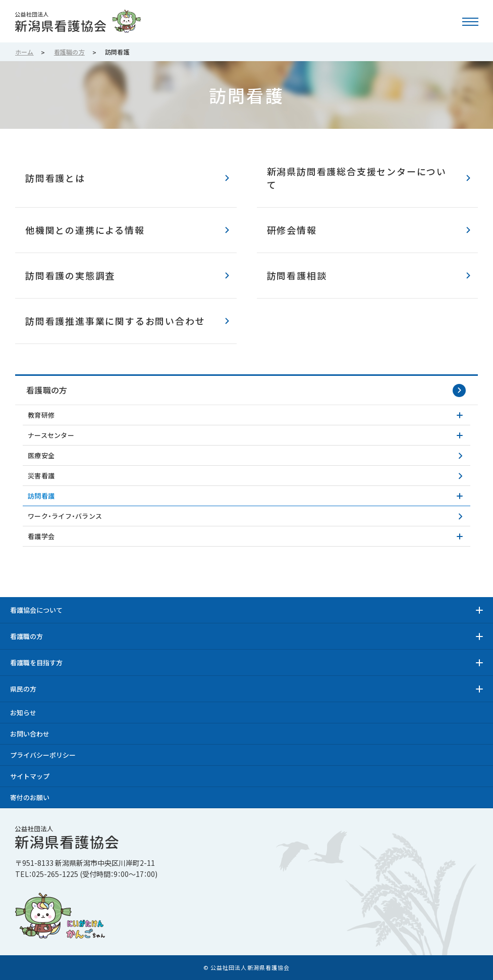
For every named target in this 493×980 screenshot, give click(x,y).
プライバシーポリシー (43, 755)
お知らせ (23, 712)
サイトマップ (29, 776)
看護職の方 (47, 390)
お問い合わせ (29, 734)
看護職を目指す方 (36, 662)
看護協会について (36, 610)
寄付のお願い (29, 797)
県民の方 (23, 689)
